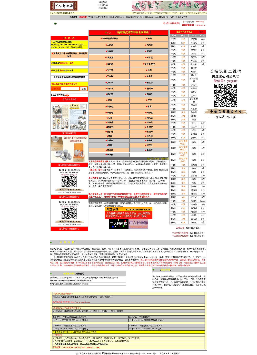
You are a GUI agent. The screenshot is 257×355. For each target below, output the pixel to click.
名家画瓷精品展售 (110, 38)
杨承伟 (110, 154)
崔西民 (150, 145)
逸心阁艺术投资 (193, 228)
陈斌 (110, 100)
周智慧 (150, 113)
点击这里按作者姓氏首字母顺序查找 (69, 77)
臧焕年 (110, 127)
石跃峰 (150, 132)
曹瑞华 (150, 88)
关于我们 (170, 17)
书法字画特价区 (57, 95)
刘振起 (110, 106)
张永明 (150, 136)
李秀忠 (110, 113)
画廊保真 (103, 8)
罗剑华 (110, 82)
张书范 (110, 70)
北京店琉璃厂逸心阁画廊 (154, 17)
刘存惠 (110, 51)
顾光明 (150, 118)
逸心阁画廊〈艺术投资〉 (170, 353)
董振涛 (110, 57)
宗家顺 (150, 45)
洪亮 (150, 70)
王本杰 (150, 57)
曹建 (110, 136)
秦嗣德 (110, 64)
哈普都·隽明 (150, 64)
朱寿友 (150, 140)
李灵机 (110, 150)
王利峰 (110, 76)
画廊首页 (74, 17)
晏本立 (150, 150)
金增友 (150, 127)
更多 (201, 32)
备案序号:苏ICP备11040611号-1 (143, 353)
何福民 (150, 51)
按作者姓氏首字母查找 (98, 17)
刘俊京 (110, 88)
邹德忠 (150, 94)
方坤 (150, 100)
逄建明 (150, 82)
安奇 (110, 118)
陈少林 (110, 132)
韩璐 (150, 38)
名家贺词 (103, 2)
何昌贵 (150, 76)
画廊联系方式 (181, 17)
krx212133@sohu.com (79, 284)
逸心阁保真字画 (197, 233)
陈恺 (110, 145)
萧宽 (150, 106)
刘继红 (110, 140)
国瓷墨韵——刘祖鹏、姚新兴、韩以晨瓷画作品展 (69, 45)
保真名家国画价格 (117, 17)
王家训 (110, 45)
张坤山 (150, 122)
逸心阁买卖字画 (197, 236)
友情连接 (79, 274)
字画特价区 (103, 5)
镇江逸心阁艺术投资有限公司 (88, 353)
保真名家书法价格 (134, 17)
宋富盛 (110, 122)
